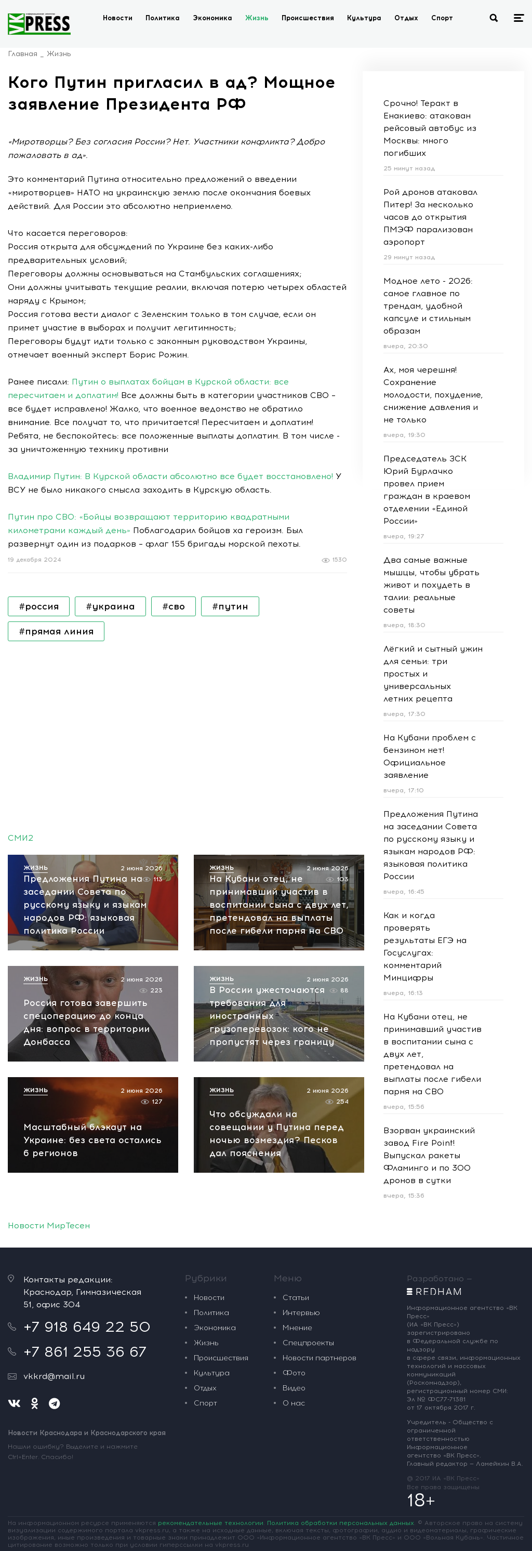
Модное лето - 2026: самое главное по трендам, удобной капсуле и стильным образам (428, 306)
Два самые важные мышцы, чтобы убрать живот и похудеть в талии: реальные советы (431, 585)
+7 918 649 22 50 (87, 1205)
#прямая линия (56, 631)
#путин (230, 606)
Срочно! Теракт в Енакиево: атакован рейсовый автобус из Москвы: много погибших (429, 128)
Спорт (442, 18)
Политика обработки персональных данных (340, 1402)
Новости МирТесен (49, 1104)
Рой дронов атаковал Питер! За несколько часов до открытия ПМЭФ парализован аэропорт (430, 217)
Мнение (297, 1206)
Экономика (212, 18)
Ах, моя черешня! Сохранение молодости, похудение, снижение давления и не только (433, 395)
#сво (173, 606)
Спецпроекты (308, 1221)
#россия (39, 606)
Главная (22, 53)
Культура (364, 18)
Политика (162, 18)
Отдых (406, 18)
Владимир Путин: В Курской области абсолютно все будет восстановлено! (170, 476)
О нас (294, 1282)
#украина (110, 606)
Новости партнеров (319, 1236)
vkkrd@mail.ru (54, 1255)
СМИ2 (20, 838)
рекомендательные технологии (210, 1402)
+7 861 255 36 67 (85, 1230)
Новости (117, 18)
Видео (294, 1267)
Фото (294, 1252)
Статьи (296, 1176)
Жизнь (257, 18)
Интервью (301, 1191)
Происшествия (308, 18)
